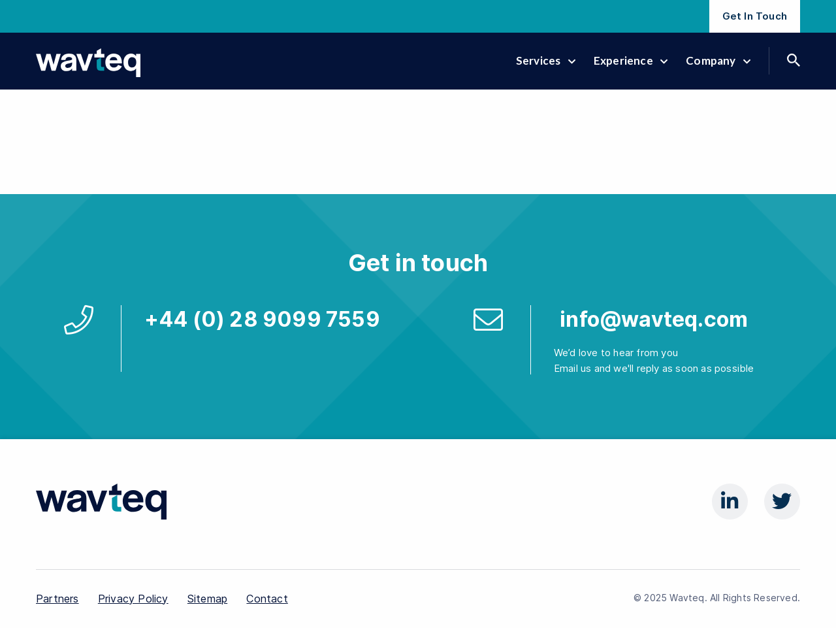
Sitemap (207, 598)
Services (545, 60)
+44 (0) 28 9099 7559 (262, 319)
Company (718, 60)
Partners (57, 598)
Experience (630, 60)
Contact (266, 598)
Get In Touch (754, 16)
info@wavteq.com (654, 319)
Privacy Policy (133, 598)
